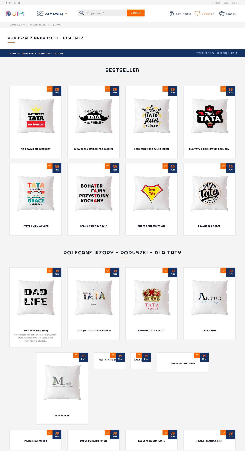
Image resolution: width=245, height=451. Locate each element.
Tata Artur (194, 278)
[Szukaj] (106, 13)
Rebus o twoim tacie (93, 226)
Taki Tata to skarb (93, 363)
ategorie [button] (30, 53)
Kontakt (216, 2)
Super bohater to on (151, 226)
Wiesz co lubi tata (209, 363)
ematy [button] (15, 53)
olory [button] (60, 53)
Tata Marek (35, 363)
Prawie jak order (209, 226)
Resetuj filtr (227, 53)
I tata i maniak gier (36, 226)
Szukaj (136, 13)
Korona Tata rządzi (146, 274)
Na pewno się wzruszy (35, 148)
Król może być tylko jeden (151, 148)
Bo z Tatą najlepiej (50, 330)
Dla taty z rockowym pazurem (209, 148)
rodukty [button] (46, 53)
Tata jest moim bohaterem (103, 274)
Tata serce (151, 363)
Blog (226, 2)
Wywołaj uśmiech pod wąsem (93, 148)
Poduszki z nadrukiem (40, 25)
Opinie (235, 2)
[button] (205, 53)
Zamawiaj (54, 14)
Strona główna (18, 25)
